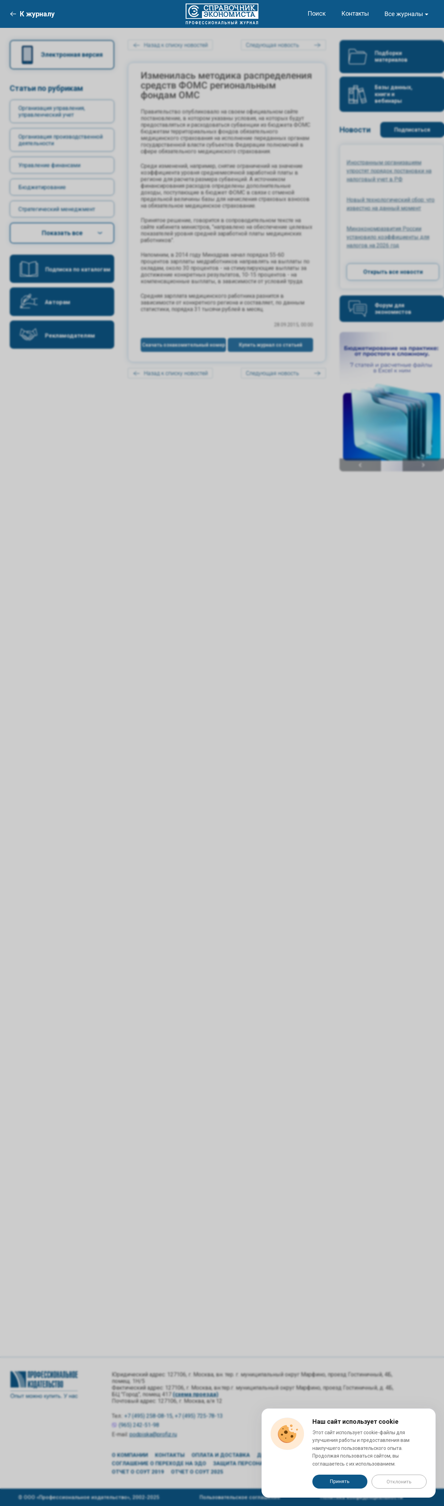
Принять (340, 1481)
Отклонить (399, 1481)
